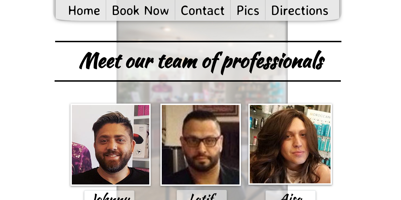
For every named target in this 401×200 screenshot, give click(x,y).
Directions (300, 10)
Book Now (140, 10)
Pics (248, 10)
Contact (203, 10)
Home (84, 10)
